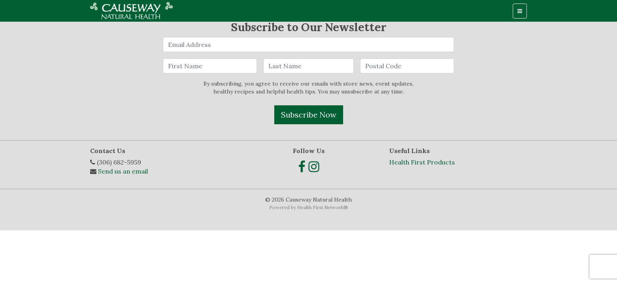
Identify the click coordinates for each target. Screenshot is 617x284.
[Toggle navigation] (520, 11)
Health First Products (422, 162)
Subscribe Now (308, 115)
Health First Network (320, 207)
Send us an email (123, 171)
